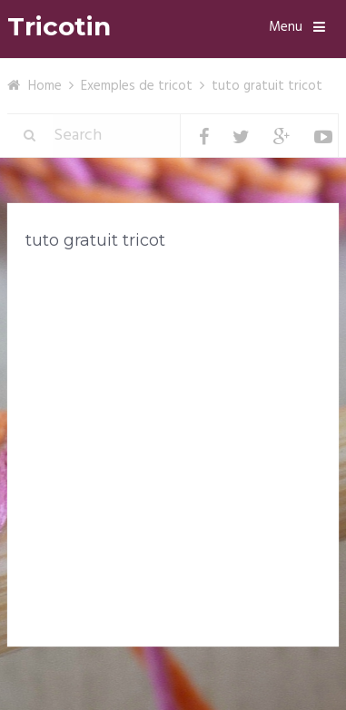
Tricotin (59, 27)
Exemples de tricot (137, 86)
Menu (285, 27)
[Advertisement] (173, 452)
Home (45, 86)
